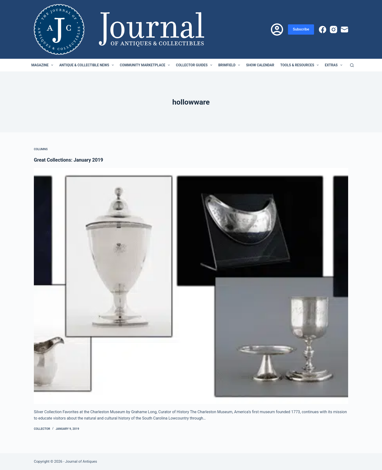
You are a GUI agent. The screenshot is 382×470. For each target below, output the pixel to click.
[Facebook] (322, 29)
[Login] (277, 29)
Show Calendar (260, 65)
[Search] (352, 65)
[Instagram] (333, 29)
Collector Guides (195, 65)
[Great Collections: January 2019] (191, 286)
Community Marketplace (146, 65)
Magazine (43, 65)
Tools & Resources (300, 65)
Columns (41, 149)
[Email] (344, 29)
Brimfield (230, 65)
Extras (334, 65)
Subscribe (301, 29)
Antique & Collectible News (87, 65)
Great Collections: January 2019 (69, 160)
